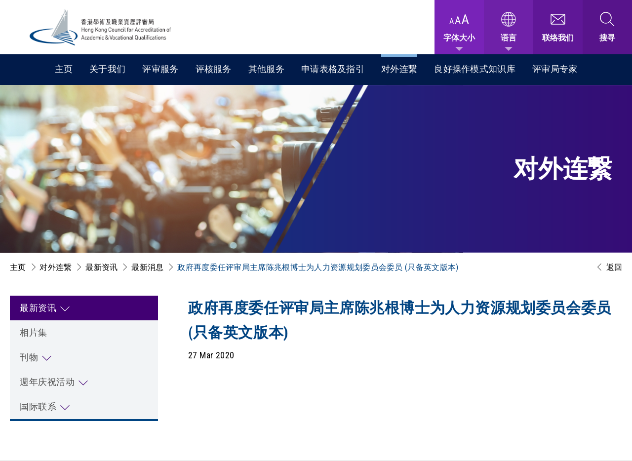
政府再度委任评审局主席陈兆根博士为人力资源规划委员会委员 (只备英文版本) (317, 267)
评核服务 (214, 69)
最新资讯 (101, 267)
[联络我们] (558, 27)
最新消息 (147, 267)
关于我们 (107, 69)
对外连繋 (399, 69)
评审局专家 (555, 69)
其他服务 (266, 69)
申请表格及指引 (332, 69)
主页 (64, 69)
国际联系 (38, 406)
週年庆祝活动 (47, 382)
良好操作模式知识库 (474, 69)
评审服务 (160, 69)
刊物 (29, 357)
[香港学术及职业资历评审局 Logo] (101, 27)
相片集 (33, 332)
